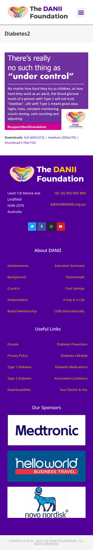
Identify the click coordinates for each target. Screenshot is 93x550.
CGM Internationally (69, 311)
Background (16, 277)
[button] (81, 12)
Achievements (18, 265)
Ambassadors (17, 299)
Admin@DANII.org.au (68, 204)
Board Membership (22, 311)
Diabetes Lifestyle (74, 355)
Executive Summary (70, 265)
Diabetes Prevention (72, 344)
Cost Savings (75, 288)
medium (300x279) (62, 137)
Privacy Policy (17, 355)
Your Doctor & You (74, 389)
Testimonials (74, 277)
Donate (13, 344)
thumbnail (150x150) (20, 142)
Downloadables (19, 389)
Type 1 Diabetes (19, 367)
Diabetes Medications (71, 367)
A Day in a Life (74, 299)
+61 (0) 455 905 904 (70, 193)
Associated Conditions (71, 378)
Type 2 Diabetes (19, 378)
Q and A (13, 288)
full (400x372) (34, 137)
